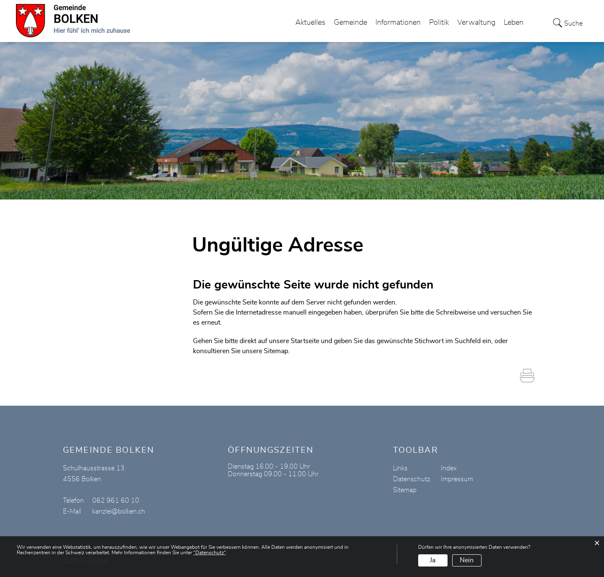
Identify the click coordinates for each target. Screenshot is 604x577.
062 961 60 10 (115, 500)
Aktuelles (310, 22)
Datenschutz (411, 479)
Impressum (457, 479)
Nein (467, 560)
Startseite (305, 341)
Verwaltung (476, 22)
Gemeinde (350, 22)
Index (449, 468)
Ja (432, 560)
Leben (513, 22)
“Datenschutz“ (209, 552)
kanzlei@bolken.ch (118, 511)
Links (400, 468)
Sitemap (405, 490)
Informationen (398, 22)
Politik (439, 22)
